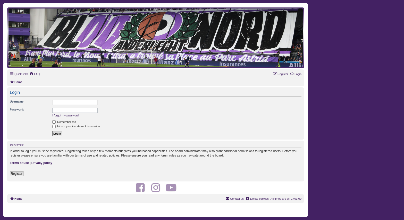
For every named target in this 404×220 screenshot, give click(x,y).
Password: (17, 109)
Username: (17, 101)
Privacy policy (41, 163)
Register (16, 174)
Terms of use (19, 163)
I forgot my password (65, 115)
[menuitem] (34, 74)
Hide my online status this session (76, 126)
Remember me (64, 121)
